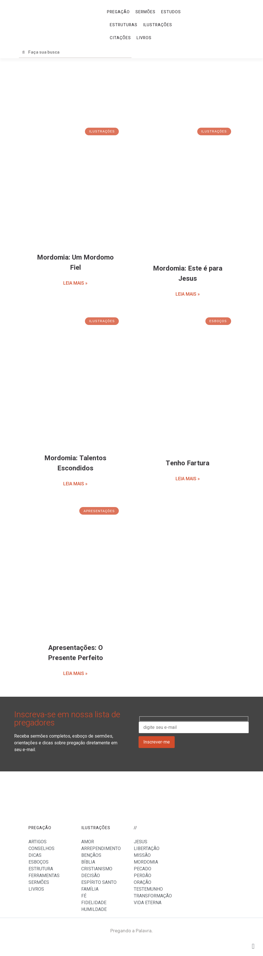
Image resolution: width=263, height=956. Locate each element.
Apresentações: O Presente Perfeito (75, 653)
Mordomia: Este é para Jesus (187, 274)
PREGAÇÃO (118, 12)
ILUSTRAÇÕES (157, 25)
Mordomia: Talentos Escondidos (75, 463)
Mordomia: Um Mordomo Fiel (75, 263)
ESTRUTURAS (123, 25)
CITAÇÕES (120, 38)
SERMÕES (145, 12)
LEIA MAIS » (75, 283)
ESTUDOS (171, 12)
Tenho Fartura (187, 463)
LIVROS (144, 38)
